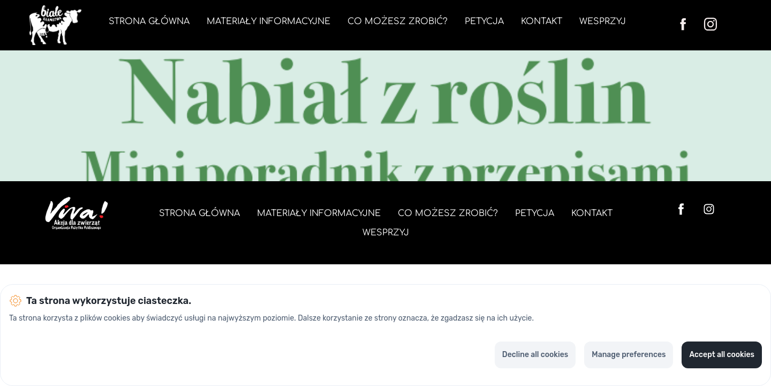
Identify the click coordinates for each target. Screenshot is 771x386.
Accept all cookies (721, 354)
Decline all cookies (535, 354)
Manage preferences (629, 354)
